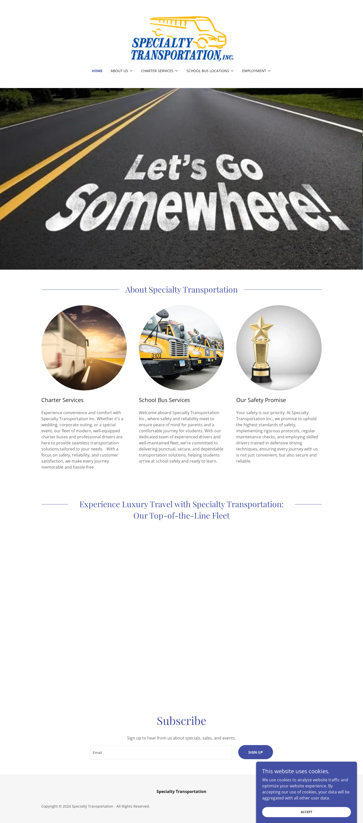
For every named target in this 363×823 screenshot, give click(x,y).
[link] (181, 37)
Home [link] (97, 70)
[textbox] (161, 752)
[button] (122, 71)
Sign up (255, 752)
